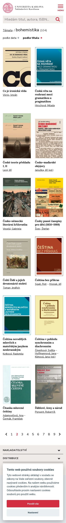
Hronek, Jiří (55, 284)
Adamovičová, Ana (13, 415)
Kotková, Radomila (13, 353)
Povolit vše (33, 503)
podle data (11, 38)
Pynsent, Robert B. (45, 412)
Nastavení (33, 512)
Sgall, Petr (41, 284)
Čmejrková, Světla (45, 350)
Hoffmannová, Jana (45, 353)
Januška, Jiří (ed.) (44, 170)
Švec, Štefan (42, 228)
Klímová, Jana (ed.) (45, 356)
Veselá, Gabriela (12, 228)
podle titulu (32, 38)
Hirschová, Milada (45, 105)
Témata (7, 30)
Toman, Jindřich (11, 287)
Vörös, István (10, 95)
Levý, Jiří (7, 170)
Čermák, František (13, 418)
